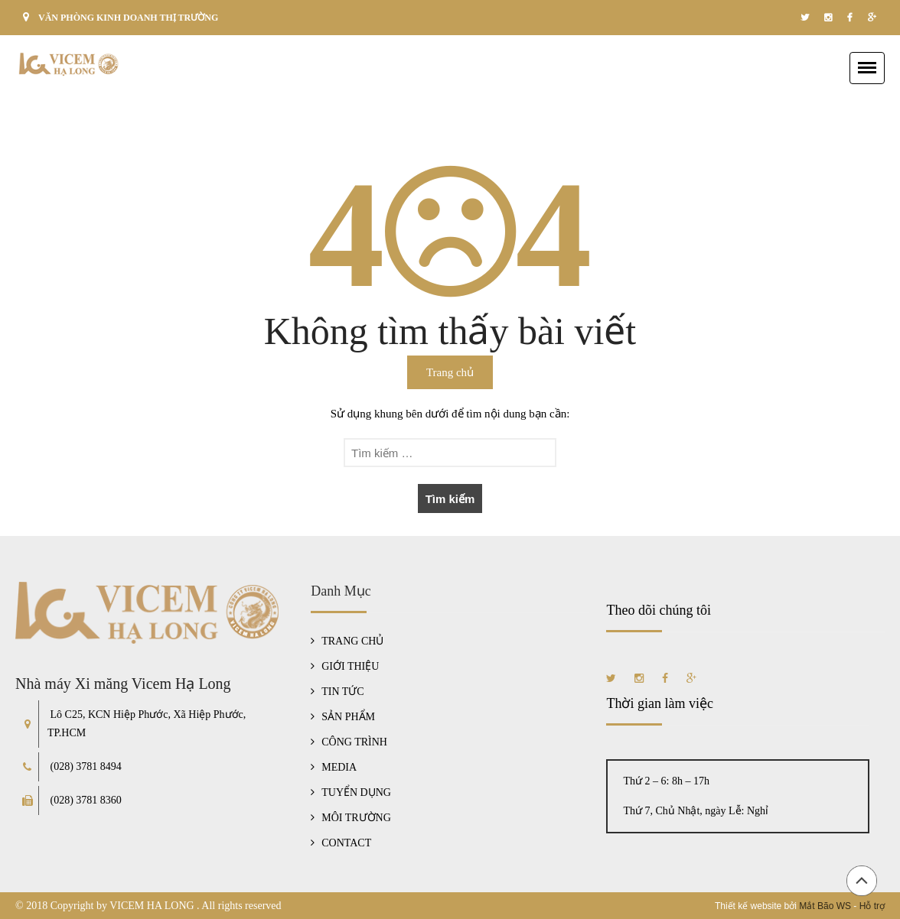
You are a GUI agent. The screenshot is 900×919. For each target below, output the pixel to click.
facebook (850, 17)
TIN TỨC (342, 691)
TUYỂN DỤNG (356, 792)
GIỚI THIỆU (350, 666)
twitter (805, 17)
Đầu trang (861, 880)
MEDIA (339, 767)
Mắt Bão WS (825, 906)
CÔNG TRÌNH (354, 742)
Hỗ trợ (872, 906)
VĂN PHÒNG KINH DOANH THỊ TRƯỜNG (128, 17)
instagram (828, 17)
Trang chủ (450, 372)
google (872, 17)
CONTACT (346, 843)
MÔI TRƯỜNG (356, 817)
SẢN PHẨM (348, 717)
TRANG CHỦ (352, 641)
